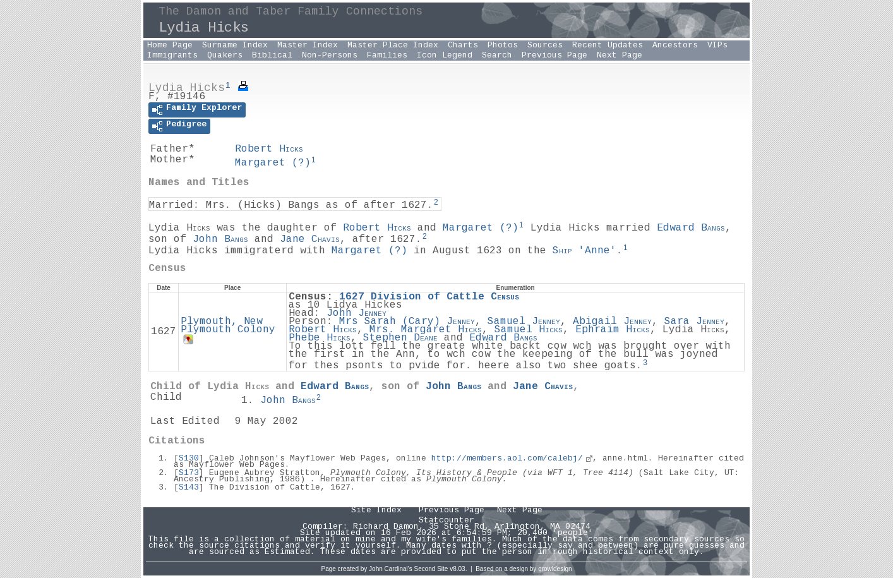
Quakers (225, 55)
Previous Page (554, 55)
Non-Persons (329, 55)
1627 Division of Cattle (429, 297)
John (220, 240)
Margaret (273, 163)
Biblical (272, 55)
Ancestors (675, 45)
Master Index (307, 45)
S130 (189, 458)
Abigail (612, 322)
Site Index (376, 510)
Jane (310, 240)
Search (497, 55)
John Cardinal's (390, 568)
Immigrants (172, 55)
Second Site (431, 568)
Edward (691, 228)
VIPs (717, 45)
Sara (694, 322)
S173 (189, 473)
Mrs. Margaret (425, 330)
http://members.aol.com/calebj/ (507, 458)
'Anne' (584, 250)
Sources (545, 45)
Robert (269, 149)
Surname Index (235, 45)
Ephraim (612, 330)
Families (387, 55)
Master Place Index (392, 45)
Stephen (400, 338)
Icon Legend (444, 55)
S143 (189, 488)
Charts (463, 45)
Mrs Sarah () (407, 322)
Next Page (619, 55)
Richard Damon (386, 527)
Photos (503, 45)
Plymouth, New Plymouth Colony (228, 326)
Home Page (170, 45)
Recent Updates (607, 45)
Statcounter (446, 520)
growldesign (555, 568)
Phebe (320, 338)
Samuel (524, 322)
